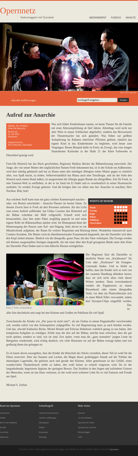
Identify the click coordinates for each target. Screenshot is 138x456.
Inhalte (131, 17)
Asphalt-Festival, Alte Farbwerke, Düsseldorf (20, 143)
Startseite (81, 413)
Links (80, 437)
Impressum (4, 437)
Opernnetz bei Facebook (87, 427)
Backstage (43, 437)
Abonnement (97, 17)
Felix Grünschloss (131, 92)
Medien (42, 427)
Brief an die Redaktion (8, 423)
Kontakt (3, 427)
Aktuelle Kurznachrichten (48, 413)
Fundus (116, 17)
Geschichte (4, 432)
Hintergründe (44, 423)
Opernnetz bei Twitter (86, 423)
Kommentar (43, 432)
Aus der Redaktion (85, 418)
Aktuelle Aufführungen (47, 418)
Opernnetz (18, 10)
